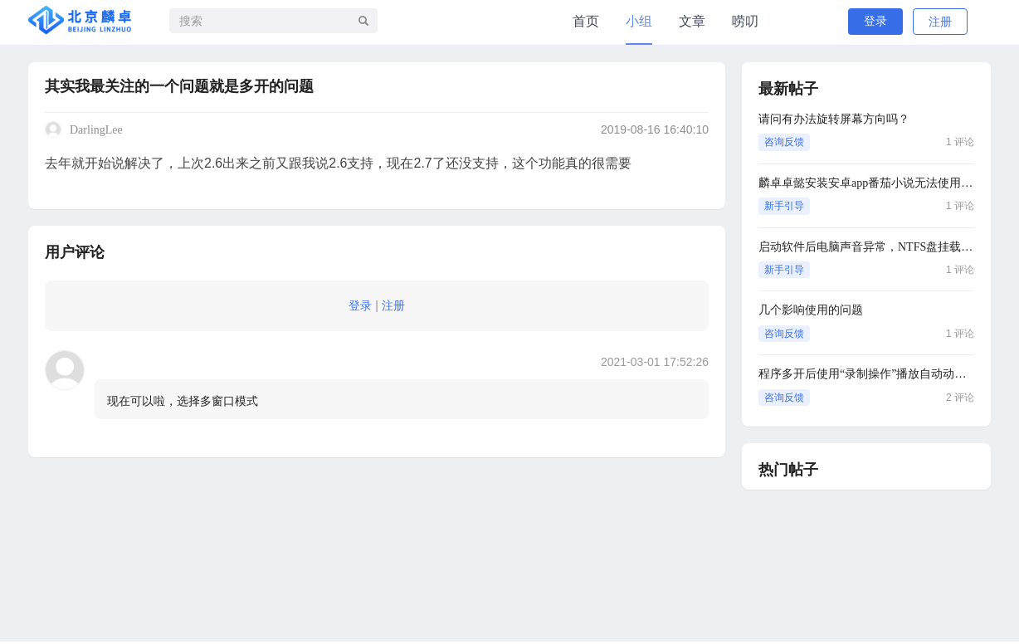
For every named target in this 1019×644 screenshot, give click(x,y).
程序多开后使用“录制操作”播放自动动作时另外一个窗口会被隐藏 (866, 374)
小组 (639, 21)
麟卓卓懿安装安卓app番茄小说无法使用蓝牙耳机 (866, 183)
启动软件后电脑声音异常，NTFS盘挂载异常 (866, 247)
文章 (692, 21)
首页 (586, 21)
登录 (875, 21)
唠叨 (745, 21)
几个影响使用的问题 (810, 310)
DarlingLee (96, 130)
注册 (940, 22)
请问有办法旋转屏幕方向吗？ (833, 119)
